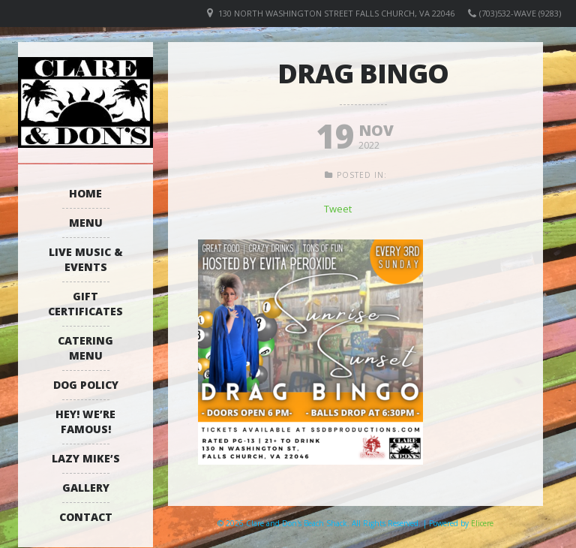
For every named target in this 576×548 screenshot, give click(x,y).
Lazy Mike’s (86, 458)
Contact (85, 517)
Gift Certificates (85, 303)
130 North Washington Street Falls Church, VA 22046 (336, 13)
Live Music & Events (86, 259)
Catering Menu (85, 348)
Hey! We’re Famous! (86, 421)
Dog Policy (85, 385)
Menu (86, 222)
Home (85, 193)
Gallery (86, 487)
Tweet (338, 208)
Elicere (482, 523)
